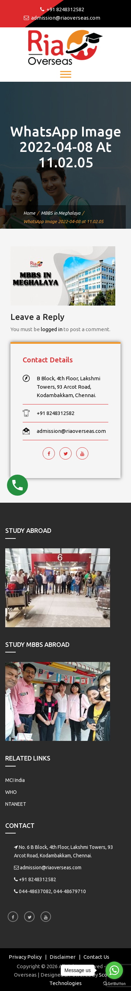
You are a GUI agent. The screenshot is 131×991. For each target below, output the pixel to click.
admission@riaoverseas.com (50, 867)
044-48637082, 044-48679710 (52, 891)
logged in (52, 329)
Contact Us (96, 957)
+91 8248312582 (37, 879)
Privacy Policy (25, 957)
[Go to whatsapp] (114, 970)
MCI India (15, 780)
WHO (11, 792)
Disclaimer (62, 957)
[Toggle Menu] (65, 74)
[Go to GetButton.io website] (114, 984)
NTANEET (15, 804)
